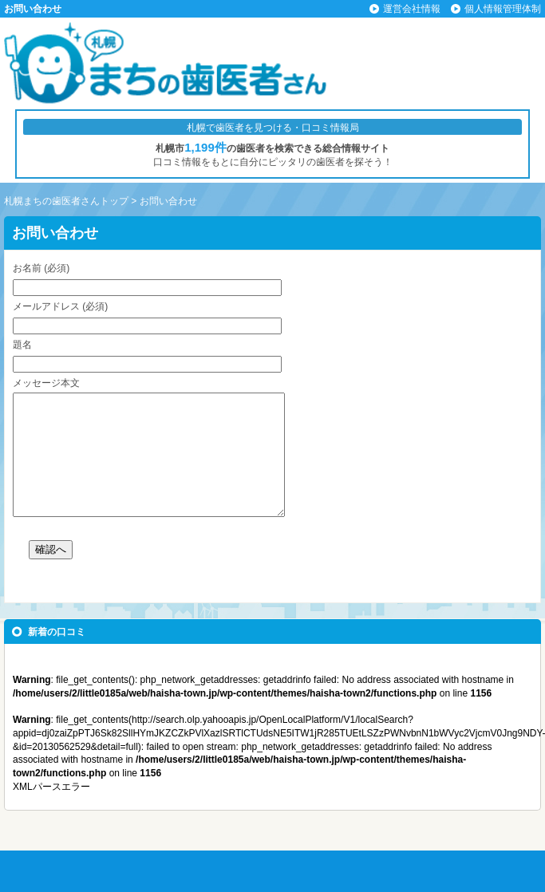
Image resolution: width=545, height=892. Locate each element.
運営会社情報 (411, 8)
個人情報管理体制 (502, 8)
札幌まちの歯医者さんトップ (66, 201)
